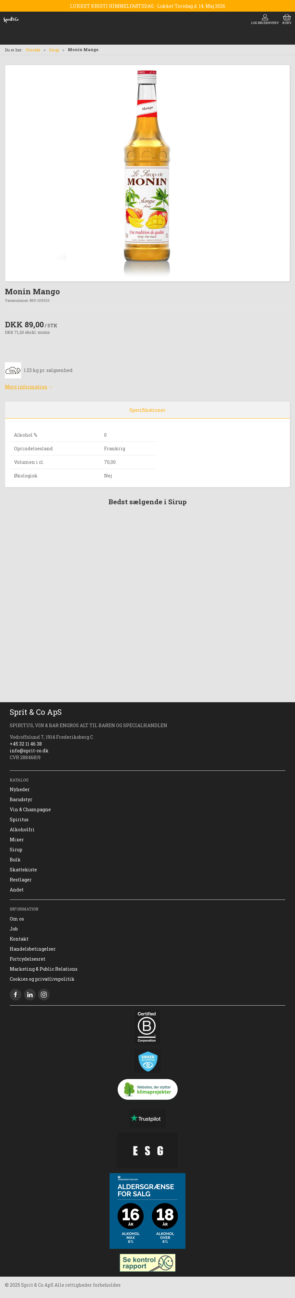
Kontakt (19, 939)
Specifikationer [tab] (147, 410)
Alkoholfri (22, 829)
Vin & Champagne (30, 809)
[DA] (11, 20)
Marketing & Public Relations (43, 969)
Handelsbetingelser (33, 949)
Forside (33, 49)
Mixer (17, 839)
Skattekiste (23, 870)
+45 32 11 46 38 (26, 744)
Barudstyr (21, 799)
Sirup (54, 49)
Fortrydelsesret (27, 959)
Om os (17, 919)
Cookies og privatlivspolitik (42, 979)
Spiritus (19, 819)
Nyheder (20, 789)
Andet (17, 890)
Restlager (21, 880)
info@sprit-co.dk (29, 750)
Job (14, 929)
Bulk (15, 859)
